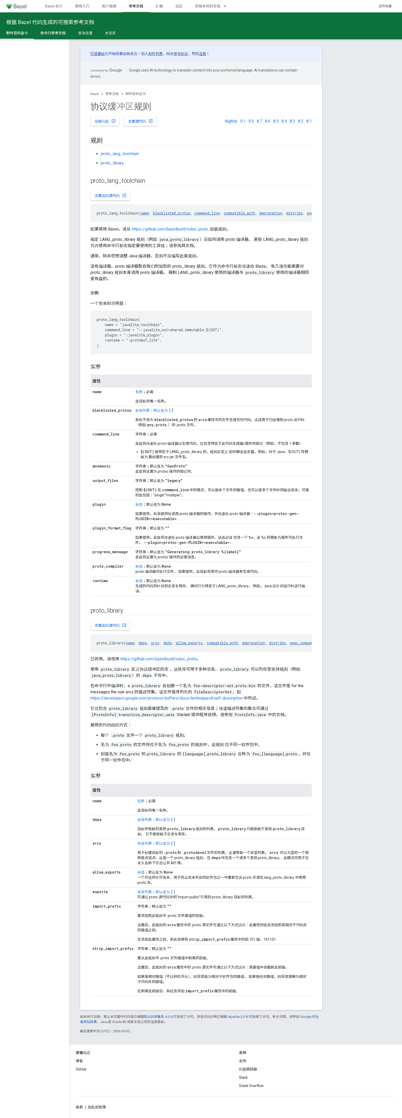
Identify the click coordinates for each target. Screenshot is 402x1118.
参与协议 (181, 54)
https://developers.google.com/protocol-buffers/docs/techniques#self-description (166, 698)
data (167, 642)
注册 (202, 54)
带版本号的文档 (207, 6)
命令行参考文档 (53, 33)
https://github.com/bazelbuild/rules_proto (170, 229)
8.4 (284, 121)
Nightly (231, 121)
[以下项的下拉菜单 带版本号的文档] (227, 6)
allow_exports (189, 642)
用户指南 (109, 6)
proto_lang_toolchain (120, 153)
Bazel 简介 (54, 6)
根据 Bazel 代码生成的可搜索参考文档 (50, 22)
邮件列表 (155, 54)
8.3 (292, 121)
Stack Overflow (251, 1086)
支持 (242, 1061)
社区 (179, 6)
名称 (139, 392)
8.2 (301, 121)
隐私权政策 (97, 1107)
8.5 (276, 121)
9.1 (243, 121)
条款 (79, 1107)
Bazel (94, 94)
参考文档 (112, 94)
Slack (243, 1077)
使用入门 (82, 6)
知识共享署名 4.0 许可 (160, 1017)
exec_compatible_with (310, 642)
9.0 (251, 121)
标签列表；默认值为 (154, 410)
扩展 (159, 6)
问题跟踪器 (248, 1069)
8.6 (267, 121)
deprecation (270, 213)
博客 (79, 1061)
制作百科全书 (136, 94)
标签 (139, 504)
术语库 (110, 33)
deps (143, 642)
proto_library (112, 163)
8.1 (309, 121)
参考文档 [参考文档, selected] (136, 6)
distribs (294, 213)
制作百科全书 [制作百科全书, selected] (17, 33)
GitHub (385, 6)
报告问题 (105, 121)
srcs (155, 642)
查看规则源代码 (111, 195)
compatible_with (239, 213)
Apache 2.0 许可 (240, 1017)
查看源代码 (140, 121)
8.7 (259, 121)
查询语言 (85, 33)
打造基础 (97, 54)
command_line (207, 213)
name (144, 213)
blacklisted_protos (171, 213)
